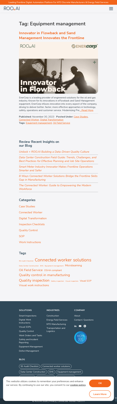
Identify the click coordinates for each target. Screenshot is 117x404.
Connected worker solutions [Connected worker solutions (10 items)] (63, 260)
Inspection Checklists (32, 224)
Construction (53, 315)
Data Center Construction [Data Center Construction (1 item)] (29, 266)
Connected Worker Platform (71, 401)
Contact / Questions (84, 319)
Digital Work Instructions (25, 321)
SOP (22, 236)
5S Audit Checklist (29, 366)
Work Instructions (30, 242)
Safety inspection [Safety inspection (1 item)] (57, 281)
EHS (51, 371)
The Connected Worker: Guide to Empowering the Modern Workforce (55, 187)
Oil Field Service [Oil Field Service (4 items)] (31, 270)
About (77, 315)
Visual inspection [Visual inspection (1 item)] (71, 281)
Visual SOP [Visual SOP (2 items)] (86, 280)
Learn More (100, 394)
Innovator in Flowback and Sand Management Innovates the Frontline (51, 35)
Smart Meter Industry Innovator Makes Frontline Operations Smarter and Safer (56, 168)
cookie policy (78, 385)
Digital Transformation (51, 119)
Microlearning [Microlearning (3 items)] (73, 265)
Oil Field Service (61, 123)
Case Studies (81, 116)
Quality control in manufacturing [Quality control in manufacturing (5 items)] (44, 275)
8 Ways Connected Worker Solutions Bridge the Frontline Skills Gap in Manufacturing (58, 178)
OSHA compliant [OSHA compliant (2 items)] (53, 270)
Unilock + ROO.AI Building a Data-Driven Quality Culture (54, 152)
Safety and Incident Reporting (28, 341)
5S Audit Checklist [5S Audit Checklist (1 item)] (26, 261)
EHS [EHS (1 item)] (41, 266)
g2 (85, 326)
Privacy (52, 401)
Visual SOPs (25, 326)
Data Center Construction (33, 371)
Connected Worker (29, 119)
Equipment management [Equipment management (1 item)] (54, 266)
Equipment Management (31, 346)
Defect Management (29, 350)
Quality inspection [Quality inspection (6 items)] (34, 280)
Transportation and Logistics (56, 330)
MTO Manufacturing (56, 324)
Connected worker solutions (56, 366)
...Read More (86, 110)
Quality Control (28, 230)
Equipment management (39, 123)
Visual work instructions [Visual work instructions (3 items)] (34, 285)
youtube (80, 326)
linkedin (75, 326)
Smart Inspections (27, 315)
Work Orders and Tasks (30, 335)
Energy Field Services (57, 319)
